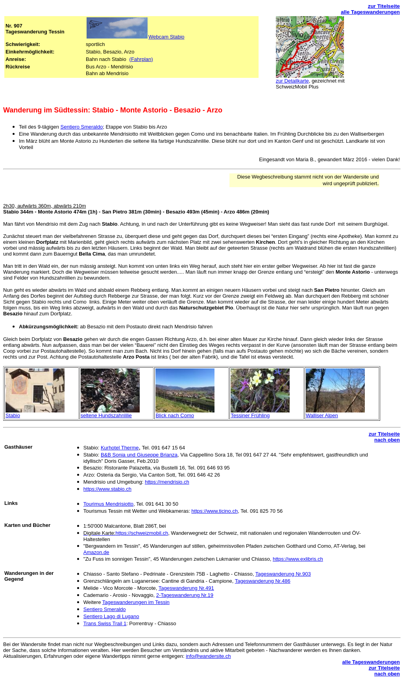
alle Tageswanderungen (370, 12)
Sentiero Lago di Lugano (111, 616)
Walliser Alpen (322, 415)
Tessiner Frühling (250, 415)
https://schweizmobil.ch (141, 533)
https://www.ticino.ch (214, 511)
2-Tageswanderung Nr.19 (184, 595)
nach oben (387, 440)
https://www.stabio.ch (107, 489)
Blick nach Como (174, 415)
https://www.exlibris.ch (298, 559)
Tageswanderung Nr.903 (283, 574)
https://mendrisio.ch (167, 482)
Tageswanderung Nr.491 (186, 588)
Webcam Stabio (166, 37)
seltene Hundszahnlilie (106, 415)
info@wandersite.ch (208, 656)
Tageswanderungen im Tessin (136, 602)
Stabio (13, 415)
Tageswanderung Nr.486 (262, 581)
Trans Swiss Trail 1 (104, 623)
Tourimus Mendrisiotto (108, 504)
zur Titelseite (384, 6)
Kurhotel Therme (120, 448)
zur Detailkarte (292, 81)
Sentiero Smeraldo (82, 127)
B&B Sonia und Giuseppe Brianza (139, 455)
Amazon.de (96, 552)
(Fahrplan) (141, 59)
